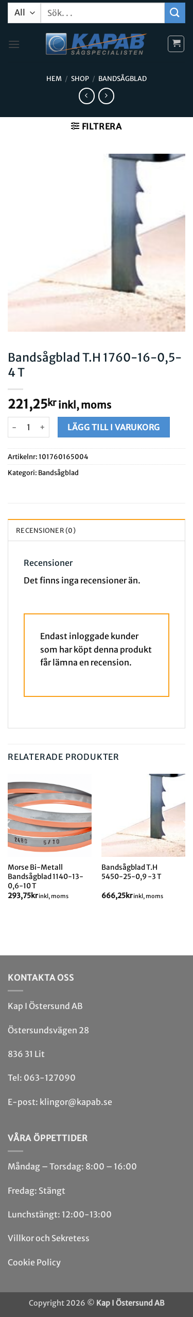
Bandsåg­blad (122, 78)
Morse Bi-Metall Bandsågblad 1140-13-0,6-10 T (45, 876)
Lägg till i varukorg (113, 427)
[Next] (185, 845)
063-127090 (50, 1077)
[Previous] (8, 845)
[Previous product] (106, 96)
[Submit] (175, 13)
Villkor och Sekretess (49, 1238)
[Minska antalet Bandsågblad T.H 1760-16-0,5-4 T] (14, 427)
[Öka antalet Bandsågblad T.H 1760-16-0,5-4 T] (43, 427)
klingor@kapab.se (76, 1102)
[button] (14, 44)
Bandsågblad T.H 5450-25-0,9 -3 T (131, 872)
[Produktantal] (28, 427)
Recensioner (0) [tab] (46, 530)
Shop (80, 78)
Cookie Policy (34, 1262)
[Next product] (87, 96)
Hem (54, 78)
